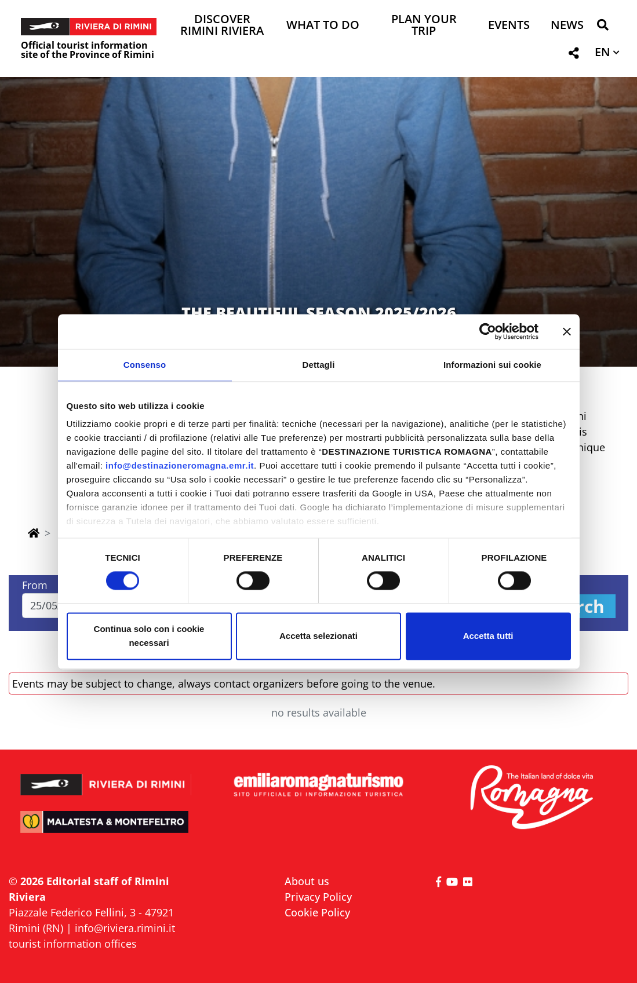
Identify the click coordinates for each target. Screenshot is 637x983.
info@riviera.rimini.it (125, 928)
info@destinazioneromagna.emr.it (179, 465)
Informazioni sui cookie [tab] (492, 365)
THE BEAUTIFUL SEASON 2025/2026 (318, 312)
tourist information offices (73, 944)
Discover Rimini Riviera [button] (222, 25)
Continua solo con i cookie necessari (149, 636)
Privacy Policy (318, 897)
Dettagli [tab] (319, 365)
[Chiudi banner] (567, 331)
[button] (602, 27)
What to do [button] (322, 25)
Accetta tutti (488, 636)
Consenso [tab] (144, 365)
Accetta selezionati (318, 636)
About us (307, 881)
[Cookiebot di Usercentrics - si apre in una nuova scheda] (487, 331)
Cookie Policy (317, 912)
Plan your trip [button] (424, 25)
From (35, 585)
